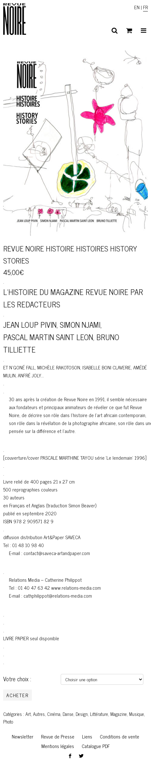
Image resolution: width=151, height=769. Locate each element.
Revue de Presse (57, 736)
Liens (87, 736)
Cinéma (53, 714)
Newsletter (22, 736)
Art (28, 714)
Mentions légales (57, 746)
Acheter (17, 695)
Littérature (99, 714)
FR (145, 7)
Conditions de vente (119, 736)
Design (82, 714)
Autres (39, 714)
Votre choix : (17, 678)
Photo (8, 721)
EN (137, 7)
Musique (136, 714)
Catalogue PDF (96, 746)
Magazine (118, 714)
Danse (68, 714)
